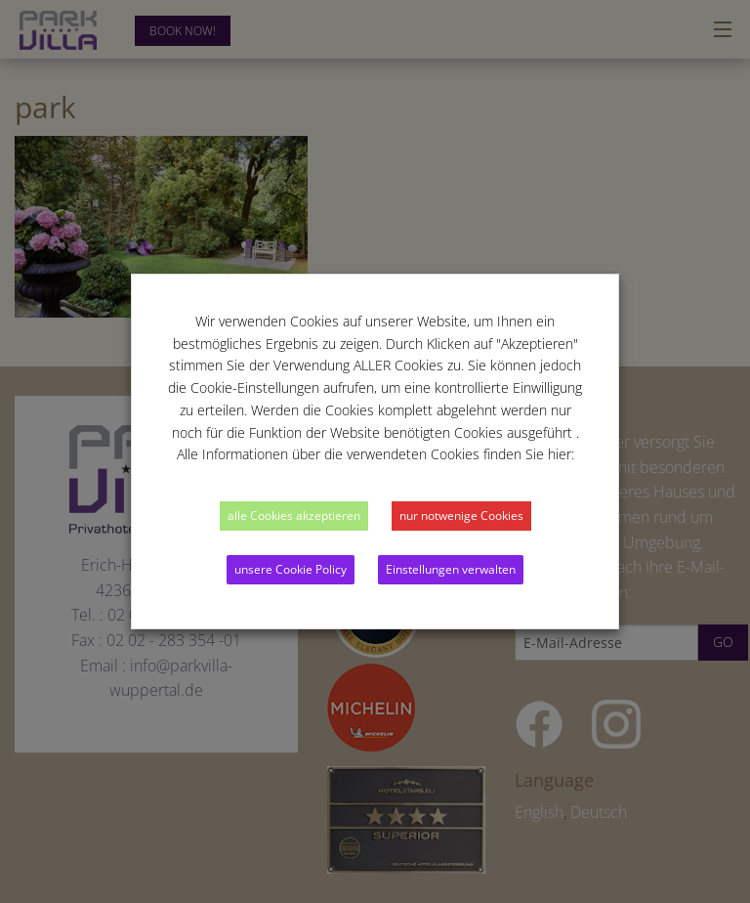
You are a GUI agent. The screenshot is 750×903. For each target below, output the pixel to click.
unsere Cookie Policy (290, 569)
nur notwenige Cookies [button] (461, 515)
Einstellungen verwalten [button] (451, 569)
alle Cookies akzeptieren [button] (294, 515)
